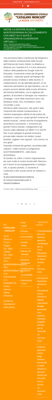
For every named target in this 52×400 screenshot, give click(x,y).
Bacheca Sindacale (25, 261)
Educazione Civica (26, 282)
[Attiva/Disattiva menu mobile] (47, 23)
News (36, 189)
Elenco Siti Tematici (26, 253)
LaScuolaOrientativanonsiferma (18, 177)
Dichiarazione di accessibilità (26, 271)
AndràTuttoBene (11, 183)
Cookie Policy (24, 244)
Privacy (24, 231)
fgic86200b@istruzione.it (32, 2)
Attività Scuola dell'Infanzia (24, 189)
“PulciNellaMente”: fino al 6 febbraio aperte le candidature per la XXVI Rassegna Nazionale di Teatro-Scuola (42, 247)
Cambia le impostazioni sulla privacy (9, 304)
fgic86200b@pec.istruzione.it (16, 270)
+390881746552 (17, 2)
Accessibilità (26, 237)
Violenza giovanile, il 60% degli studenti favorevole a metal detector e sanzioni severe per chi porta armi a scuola (42, 366)
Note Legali (24, 224)
